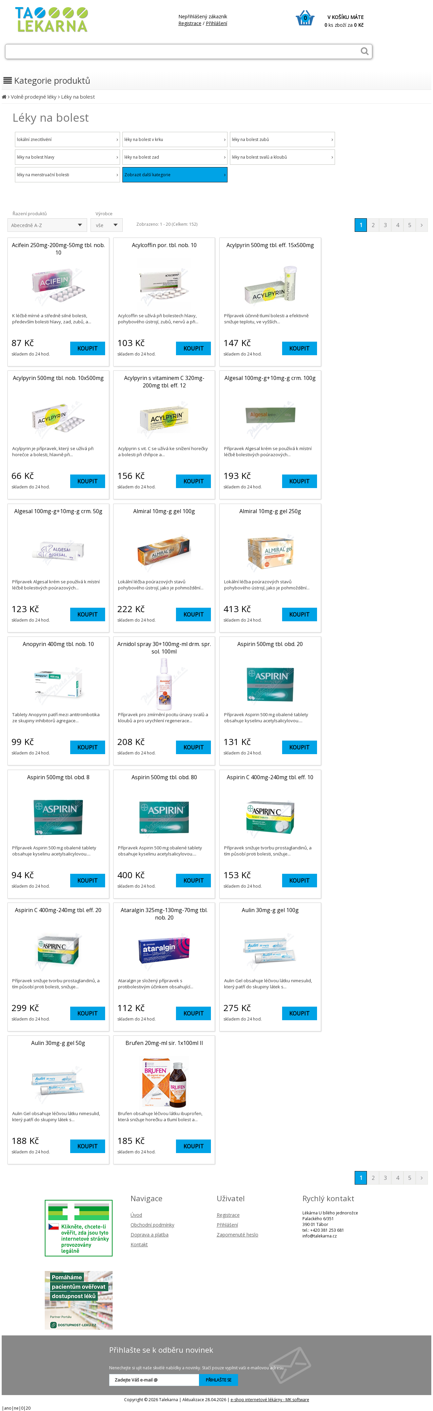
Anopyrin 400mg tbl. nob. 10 (58, 644)
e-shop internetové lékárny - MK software (270, 1400)
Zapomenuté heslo (237, 1234)
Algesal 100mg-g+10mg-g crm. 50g (58, 511)
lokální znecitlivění (67, 139)
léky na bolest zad (174, 157)
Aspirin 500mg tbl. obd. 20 (270, 644)
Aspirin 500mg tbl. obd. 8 (58, 777)
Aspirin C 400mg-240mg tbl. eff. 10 (270, 777)
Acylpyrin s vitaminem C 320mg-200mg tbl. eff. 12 (164, 381)
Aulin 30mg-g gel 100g (270, 910)
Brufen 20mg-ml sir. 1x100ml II (164, 1043)
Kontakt (139, 1244)
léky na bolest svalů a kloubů (282, 157)
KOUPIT (87, 348)
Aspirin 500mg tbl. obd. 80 (164, 777)
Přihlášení (216, 23)
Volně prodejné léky (34, 96)
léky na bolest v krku (174, 139)
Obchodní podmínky (152, 1225)
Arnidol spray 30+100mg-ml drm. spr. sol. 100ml (164, 647)
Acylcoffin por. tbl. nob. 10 (164, 245)
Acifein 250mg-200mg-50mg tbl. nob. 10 (58, 248)
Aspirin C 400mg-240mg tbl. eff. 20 (58, 910)
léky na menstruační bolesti (67, 175)
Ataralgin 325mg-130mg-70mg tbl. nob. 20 (164, 913)
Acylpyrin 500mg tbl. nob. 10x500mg (58, 378)
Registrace (189, 23)
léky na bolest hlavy (67, 157)
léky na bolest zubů (282, 139)
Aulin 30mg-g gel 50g (58, 1043)
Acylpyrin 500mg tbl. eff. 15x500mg (270, 245)
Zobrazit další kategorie (174, 175)
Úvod (136, 1215)
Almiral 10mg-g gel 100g (164, 511)
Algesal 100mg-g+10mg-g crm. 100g (270, 378)
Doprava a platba (150, 1234)
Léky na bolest (78, 96)
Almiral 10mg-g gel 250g (270, 511)
